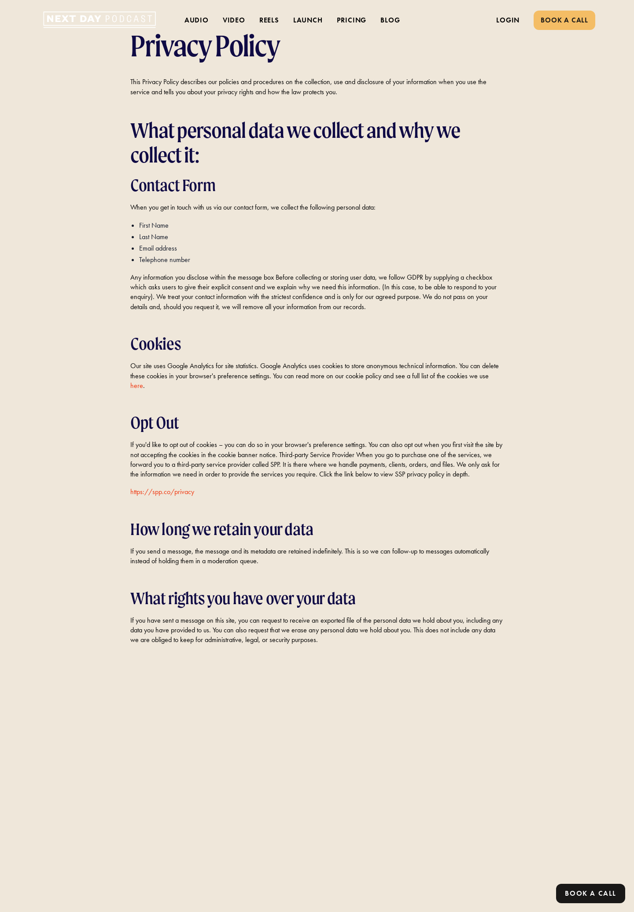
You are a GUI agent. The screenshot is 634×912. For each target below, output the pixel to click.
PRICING (352, 20)
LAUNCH (308, 20)
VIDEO (234, 20)
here (136, 385)
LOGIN (508, 20)
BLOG (390, 20)
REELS (269, 20)
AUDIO (196, 20)
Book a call (590, 893)
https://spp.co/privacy (162, 491)
